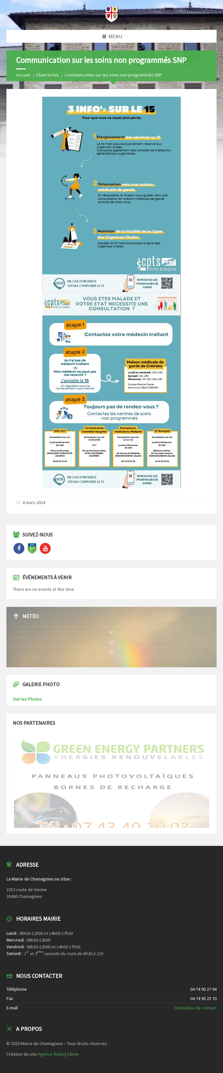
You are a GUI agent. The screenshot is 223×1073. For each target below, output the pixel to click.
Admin (73, 1054)
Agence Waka (51, 1054)
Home (21, 75)
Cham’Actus (47, 75)
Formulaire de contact (195, 1008)
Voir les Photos (27, 699)
